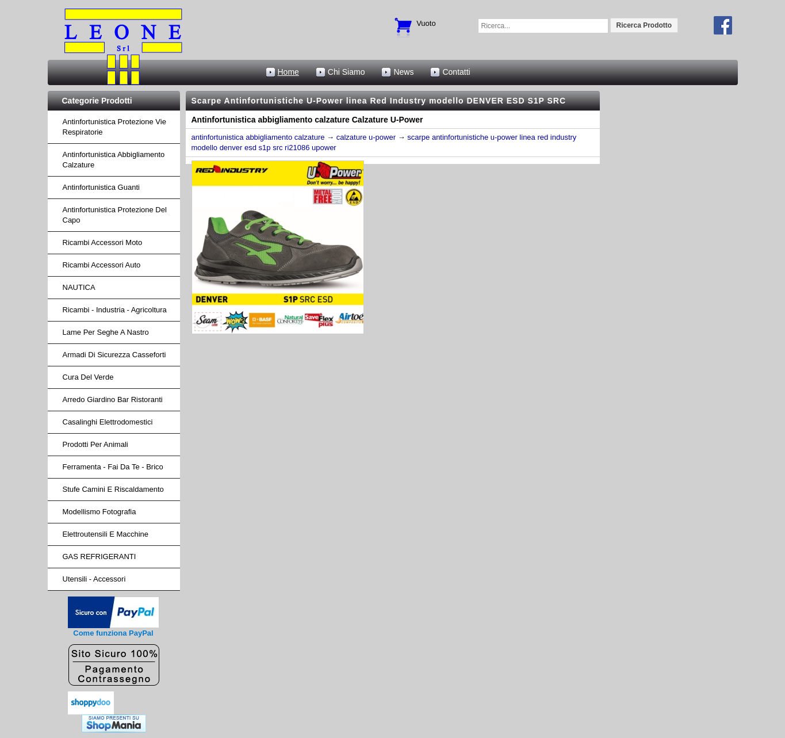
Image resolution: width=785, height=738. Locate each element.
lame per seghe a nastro (106, 332)
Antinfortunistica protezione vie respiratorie (114, 126)
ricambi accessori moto (103, 242)
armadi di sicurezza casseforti (114, 354)
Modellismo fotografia (99, 511)
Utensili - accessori (94, 579)
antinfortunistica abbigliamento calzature (258, 137)
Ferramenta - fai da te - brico (113, 466)
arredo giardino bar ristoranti (113, 399)
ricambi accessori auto (102, 265)
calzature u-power (366, 137)
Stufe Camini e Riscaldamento (113, 489)
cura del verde (88, 377)
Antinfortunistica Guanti (101, 187)
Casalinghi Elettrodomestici (108, 422)
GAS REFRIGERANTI (99, 556)
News (403, 72)
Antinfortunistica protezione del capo (115, 214)
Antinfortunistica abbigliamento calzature (114, 159)
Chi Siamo (346, 72)
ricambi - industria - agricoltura (115, 309)
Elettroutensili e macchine (106, 534)
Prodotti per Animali (95, 444)
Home (288, 72)
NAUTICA (79, 287)
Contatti (456, 72)
